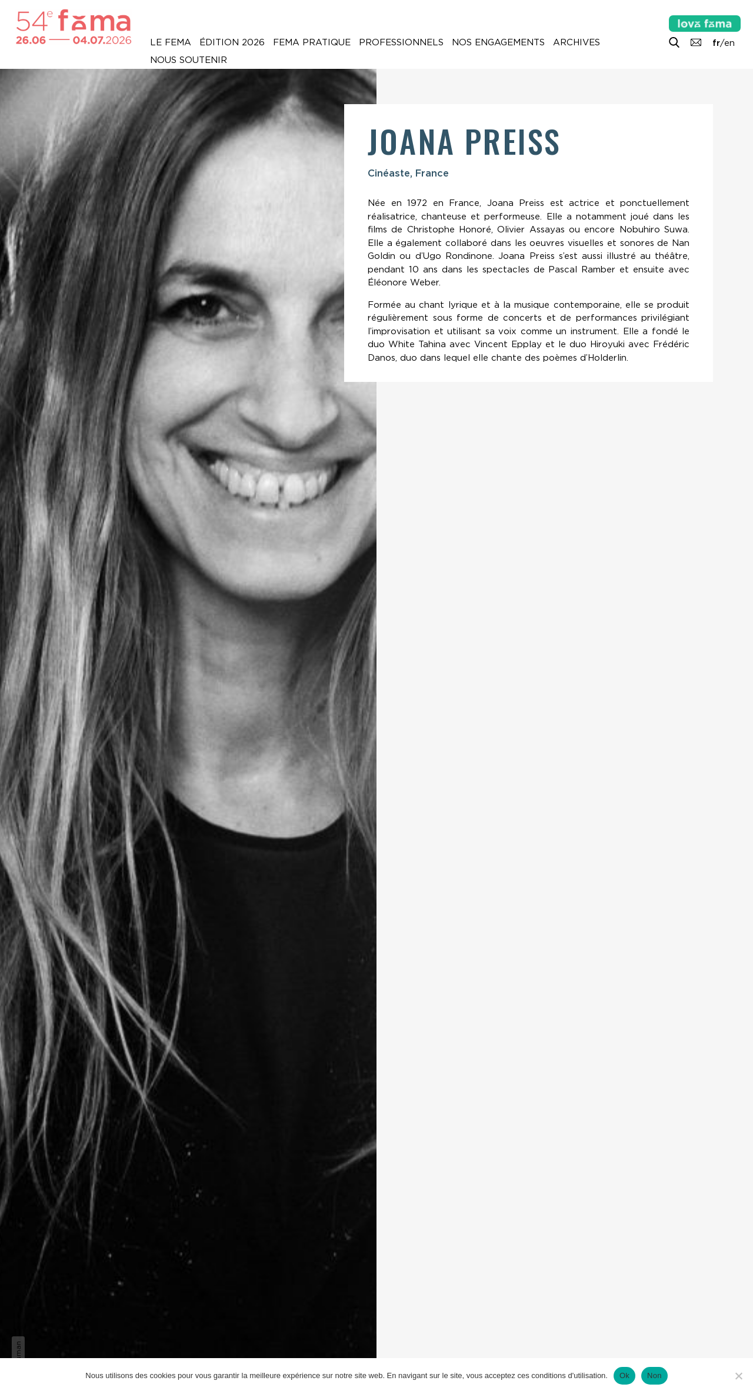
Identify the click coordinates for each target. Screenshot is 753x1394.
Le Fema (170, 42)
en (729, 43)
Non (654, 1375)
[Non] (738, 1376)
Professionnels (401, 42)
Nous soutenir (188, 60)
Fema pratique (312, 42)
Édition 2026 (232, 42)
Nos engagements (498, 42)
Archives (576, 42)
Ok (624, 1375)
